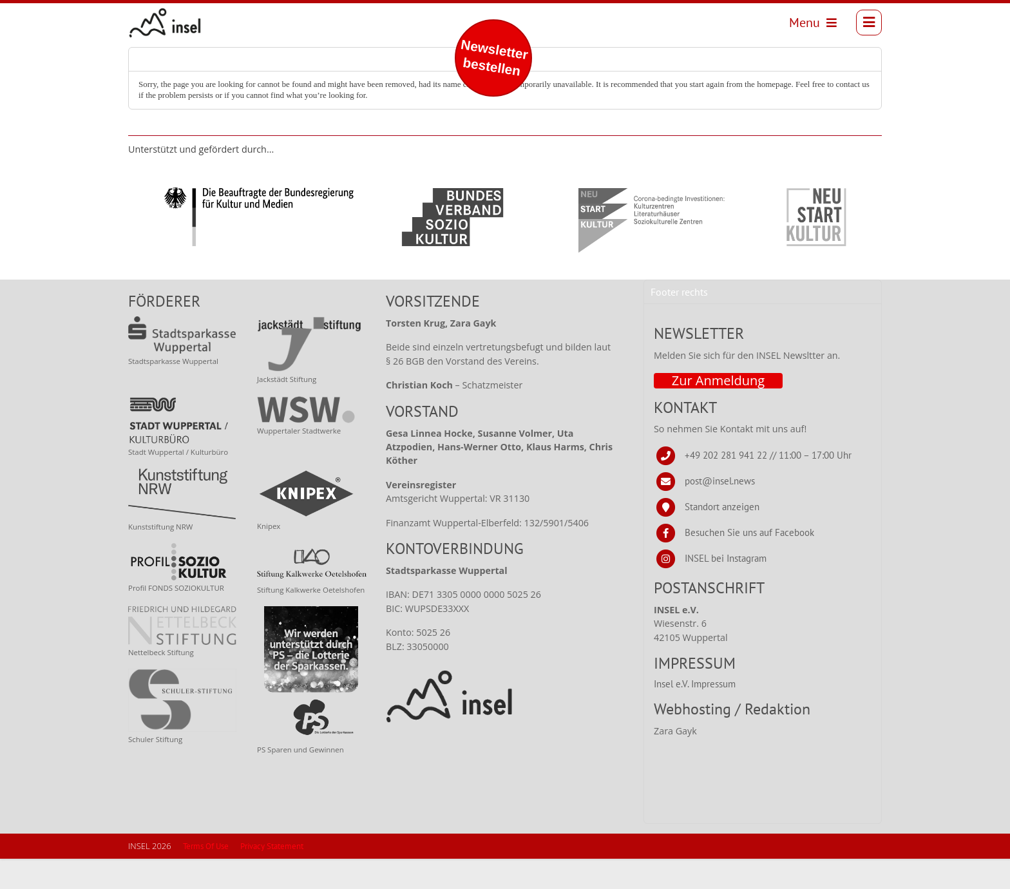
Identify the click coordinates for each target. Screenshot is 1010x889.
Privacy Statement (271, 876)
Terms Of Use (206, 876)
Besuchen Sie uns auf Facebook (749, 562)
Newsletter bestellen (494, 58)
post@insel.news (720, 510)
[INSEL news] (172, 26)
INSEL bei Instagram (726, 588)
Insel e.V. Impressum (695, 713)
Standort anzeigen (722, 536)
